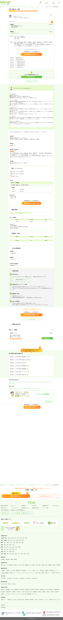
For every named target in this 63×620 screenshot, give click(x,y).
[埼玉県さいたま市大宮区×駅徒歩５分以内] (31, 359)
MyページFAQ (45, 507)
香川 (8, 551)
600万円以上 (22, 578)
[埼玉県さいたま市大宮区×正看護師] (31, 365)
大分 (19, 553)
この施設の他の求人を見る (31, 81)
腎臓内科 (37, 589)
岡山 (8, 549)
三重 (13, 544)
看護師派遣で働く (35, 507)
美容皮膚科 (8, 589)
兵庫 (10, 547)
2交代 (2, 583)
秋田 (21, 538)
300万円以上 (3, 578)
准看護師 (29, 388)
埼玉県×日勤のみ (12, 383)
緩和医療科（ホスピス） (32, 594)
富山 (11, 540)
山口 (16, 549)
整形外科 (14, 591)
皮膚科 (39, 591)
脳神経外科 (9, 591)
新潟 (8, 540)
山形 (23, 538)
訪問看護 (26, 564)
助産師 (15, 559)
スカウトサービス (15, 507)
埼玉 (11, 542)
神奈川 (8, 542)
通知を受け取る (31, 76)
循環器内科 (27, 589)
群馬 (23, 542)
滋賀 (13, 547)
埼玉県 (18, 6)
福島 (26, 538)
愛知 (5, 544)
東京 (5, 542)
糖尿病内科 (42, 589)
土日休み (15, 599)
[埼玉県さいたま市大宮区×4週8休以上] (31, 356)
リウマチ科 (7, 594)
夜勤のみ (14, 583)
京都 (8, 547)
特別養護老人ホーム (53, 570)
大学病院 (7, 570)
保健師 (11, 559)
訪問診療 (50, 564)
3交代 (5, 583)
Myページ (13, 505)
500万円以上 (16, 578)
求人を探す (34, 505)
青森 (12, 538)
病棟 (2, 564)
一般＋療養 (12, 570)
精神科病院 (23, 570)
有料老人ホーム (12, 572)
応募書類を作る (45, 505)
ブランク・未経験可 (49, 599)
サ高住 (36, 572)
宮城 (18, 538)
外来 (21, 388)
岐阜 (8, 544)
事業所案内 (3, 607)
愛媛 (10, 551)
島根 (13, 549)
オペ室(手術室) (10, 564)
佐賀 (10, 553)
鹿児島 (25, 553)
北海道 (8, 538)
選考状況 (23, 505)
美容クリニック (36, 570)
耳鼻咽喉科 (35, 591)
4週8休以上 (11, 388)
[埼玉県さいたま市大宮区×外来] (31, 362)
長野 (22, 540)
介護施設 (46, 570)
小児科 (22, 591)
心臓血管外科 (57, 589)
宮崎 (22, 553)
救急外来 (15, 564)
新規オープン (3, 599)
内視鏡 (54, 564)
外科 (47, 589)
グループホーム (31, 572)
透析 (23, 564)
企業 (59, 572)
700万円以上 (28, 578)
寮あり (36, 599)
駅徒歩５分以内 (16, 388)
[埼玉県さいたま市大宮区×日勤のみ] (31, 374)
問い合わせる (15, 276)
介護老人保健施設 (4, 572)
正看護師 (24, 388)
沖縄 (28, 553)
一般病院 (3, 570)
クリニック (33, 388)
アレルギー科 (23, 594)
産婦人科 (27, 591)
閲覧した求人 (3, 507)
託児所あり (41, 599)
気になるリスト (56, 505)
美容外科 (3, 589)
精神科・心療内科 (50, 591)
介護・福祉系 (32, 564)
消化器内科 (22, 589)
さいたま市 (23, 6)
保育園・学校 (44, 564)
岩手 (15, 538)
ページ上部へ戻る (31, 319)
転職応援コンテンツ (26, 507)
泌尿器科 (44, 591)
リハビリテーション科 (14, 594)
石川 (14, 540)
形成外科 (18, 591)
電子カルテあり (57, 599)
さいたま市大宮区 (31, 6)
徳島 (5, 551)
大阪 (5, 547)
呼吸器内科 (16, 589)
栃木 (20, 542)
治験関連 (58, 564)
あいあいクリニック (39, 6)
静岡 (10, 544)
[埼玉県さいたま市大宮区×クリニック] (31, 371)
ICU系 (19, 564)
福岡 (7, 553)
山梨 (20, 540)
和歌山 (19, 547)
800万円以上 (34, 578)
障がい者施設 (41, 572)
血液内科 (32, 589)
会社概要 (3, 604)
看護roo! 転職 (12, 6)
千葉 (14, 542)
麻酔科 (2, 594)
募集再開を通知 (48, 401)
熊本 (16, 553)
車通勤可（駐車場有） (29, 599)
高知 (13, 551)
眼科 (31, 591)
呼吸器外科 (51, 589)
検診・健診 (38, 564)
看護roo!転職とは (4, 505)
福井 (17, 540)
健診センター (48, 572)
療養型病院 (18, 570)
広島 (5, 549)
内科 (12, 589)
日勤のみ (38, 388)
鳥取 (10, 549)
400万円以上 (9, 578)
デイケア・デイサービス (22, 572)
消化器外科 (3, 591)
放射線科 (57, 591)
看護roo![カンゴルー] (3, 6)
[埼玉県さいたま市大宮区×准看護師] (31, 368)
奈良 (16, 547)
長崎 (13, 553)
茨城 (17, 542)
